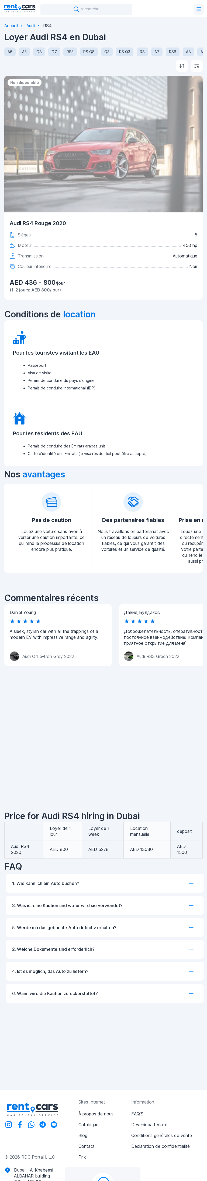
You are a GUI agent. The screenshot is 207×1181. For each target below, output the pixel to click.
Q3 (106, 51)
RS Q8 (89, 51)
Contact (86, 1146)
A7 (156, 51)
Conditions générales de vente (161, 1135)
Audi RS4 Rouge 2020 (38, 223)
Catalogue (88, 1124)
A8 (188, 51)
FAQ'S (137, 1113)
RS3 (70, 51)
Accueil (11, 25)
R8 (142, 51)
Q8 (39, 51)
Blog (82, 1135)
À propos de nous (95, 1113)
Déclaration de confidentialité (160, 1146)
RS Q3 (124, 51)
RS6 (172, 51)
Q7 (54, 51)
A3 (24, 51)
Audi (30, 25)
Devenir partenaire (149, 1124)
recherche (86, 9)
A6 (10, 51)
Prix (82, 1157)
